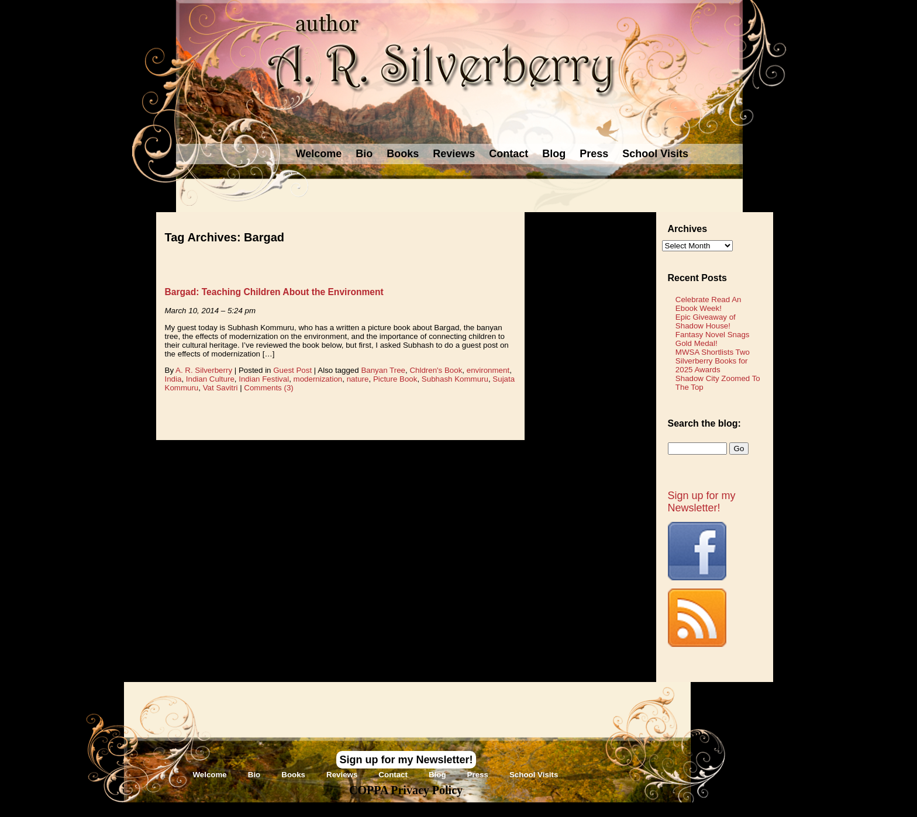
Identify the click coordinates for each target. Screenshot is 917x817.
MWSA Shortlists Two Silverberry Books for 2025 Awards (712, 361)
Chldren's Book (435, 370)
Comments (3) (268, 387)
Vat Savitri (220, 387)
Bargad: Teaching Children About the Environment (274, 292)
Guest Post (292, 370)
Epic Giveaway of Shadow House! (705, 321)
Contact (508, 154)
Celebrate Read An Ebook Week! (708, 304)
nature (358, 379)
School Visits (655, 154)
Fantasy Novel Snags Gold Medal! (712, 339)
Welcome (319, 154)
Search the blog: (704, 423)
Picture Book (395, 379)
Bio (364, 154)
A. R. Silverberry (203, 370)
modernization (318, 379)
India (173, 379)
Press (594, 154)
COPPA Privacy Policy (406, 790)
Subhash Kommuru (455, 379)
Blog (554, 154)
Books (403, 154)
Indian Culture (210, 379)
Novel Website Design (546, 809)
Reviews (454, 154)
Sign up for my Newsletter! (702, 502)
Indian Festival (264, 379)
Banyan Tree (383, 370)
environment (488, 370)
